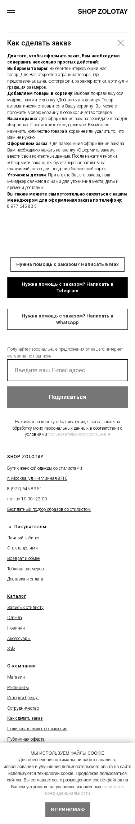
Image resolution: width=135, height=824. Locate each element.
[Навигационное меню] (11, 11)
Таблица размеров (25, 568)
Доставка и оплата (25, 579)
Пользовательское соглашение (37, 728)
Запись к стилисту (25, 607)
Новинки (16, 628)
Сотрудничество (23, 708)
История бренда (23, 697)
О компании (21, 666)
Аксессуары (19, 638)
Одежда (14, 617)
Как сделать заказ (25, 718)
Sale (11, 648)
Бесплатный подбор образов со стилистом (49, 509)
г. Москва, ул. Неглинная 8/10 (37, 478)
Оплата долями (22, 548)
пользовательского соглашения (79, 434)
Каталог (16, 596)
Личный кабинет (23, 537)
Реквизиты (18, 687)
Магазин (16, 677)
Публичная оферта (26, 739)
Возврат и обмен (23, 558)
